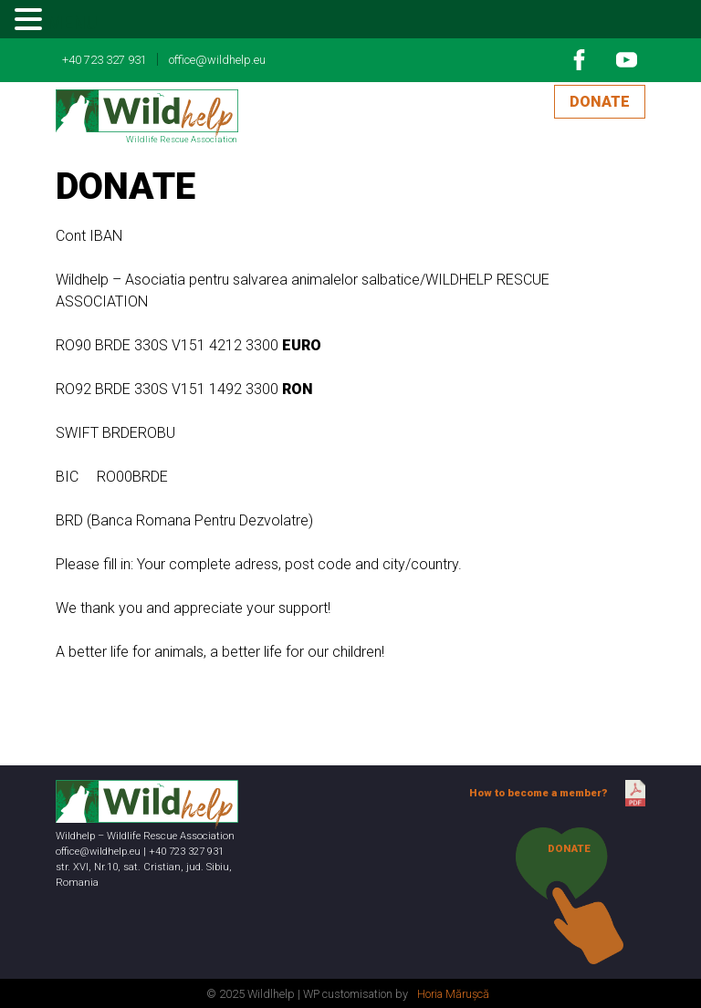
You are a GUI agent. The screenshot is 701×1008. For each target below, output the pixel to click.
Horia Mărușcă (453, 994)
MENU (72, 23)
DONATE (600, 101)
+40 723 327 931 (104, 60)
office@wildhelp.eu (217, 60)
